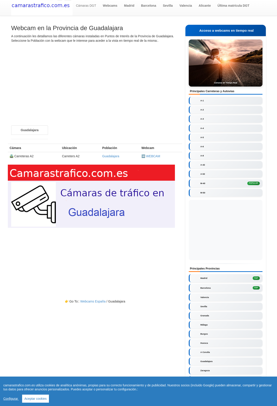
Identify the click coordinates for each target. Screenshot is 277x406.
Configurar (11, 399)
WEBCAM (153, 156)
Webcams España (92, 301)
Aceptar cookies (35, 399)
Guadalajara (110, 156)
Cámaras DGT (86, 5)
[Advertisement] (95, 78)
